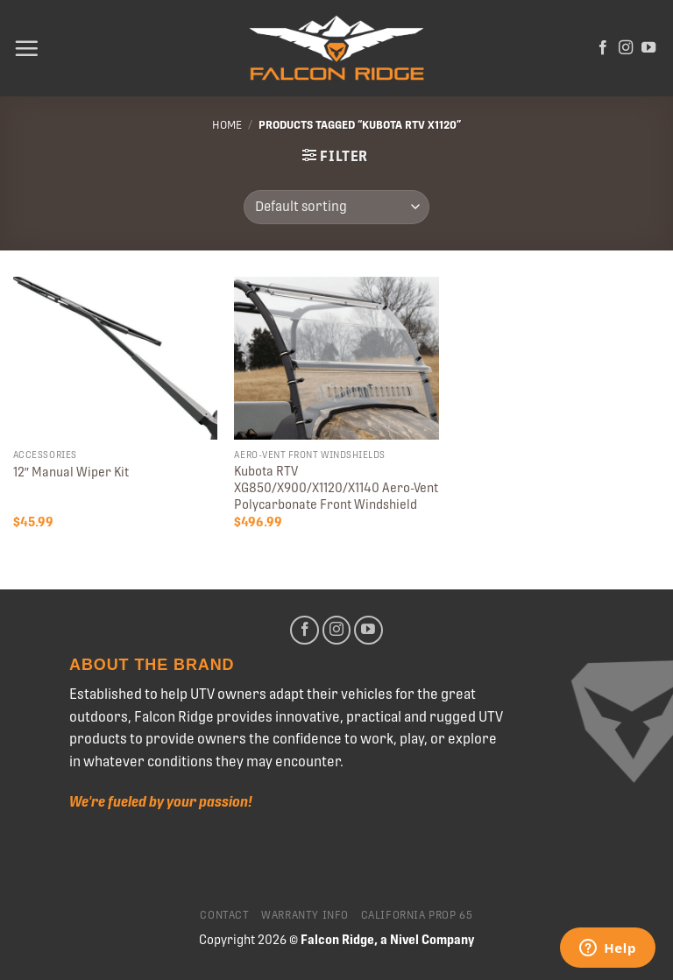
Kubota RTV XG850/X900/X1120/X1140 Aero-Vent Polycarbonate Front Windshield (336, 487)
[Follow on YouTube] (648, 48)
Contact (224, 915)
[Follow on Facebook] (603, 48)
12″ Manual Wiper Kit (71, 472)
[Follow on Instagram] (626, 48)
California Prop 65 (417, 915)
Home (227, 124)
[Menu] (26, 48)
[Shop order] (336, 207)
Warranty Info (305, 915)
